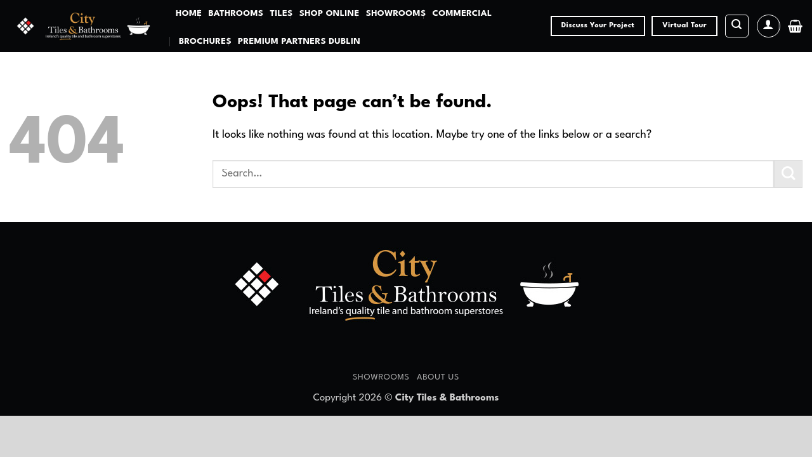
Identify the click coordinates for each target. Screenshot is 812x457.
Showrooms (396, 14)
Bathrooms (235, 14)
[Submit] (788, 174)
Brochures (205, 41)
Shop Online (329, 14)
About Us (438, 377)
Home (189, 14)
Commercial (462, 14)
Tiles (281, 14)
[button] (737, 26)
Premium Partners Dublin (299, 41)
